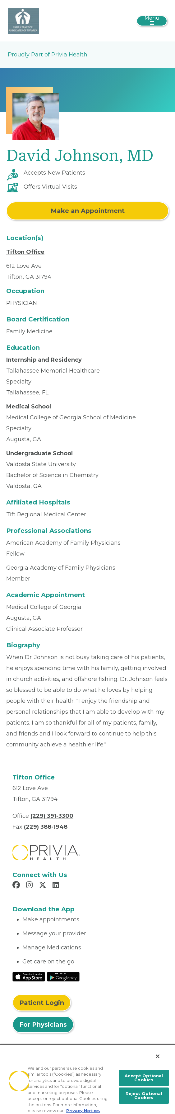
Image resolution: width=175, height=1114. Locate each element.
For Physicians (43, 1024)
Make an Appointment (88, 211)
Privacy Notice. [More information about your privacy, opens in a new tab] (83, 1110)
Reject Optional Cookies (144, 1095)
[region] (87, 1079)
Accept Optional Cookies (144, 1077)
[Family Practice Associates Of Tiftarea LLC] (23, 20)
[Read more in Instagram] (30, 885)
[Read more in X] (43, 885)
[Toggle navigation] (151, 21)
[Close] (157, 1056)
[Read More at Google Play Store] (63, 976)
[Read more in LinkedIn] (57, 885)
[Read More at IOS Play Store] (28, 976)
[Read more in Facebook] (17, 885)
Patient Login (41, 1002)
